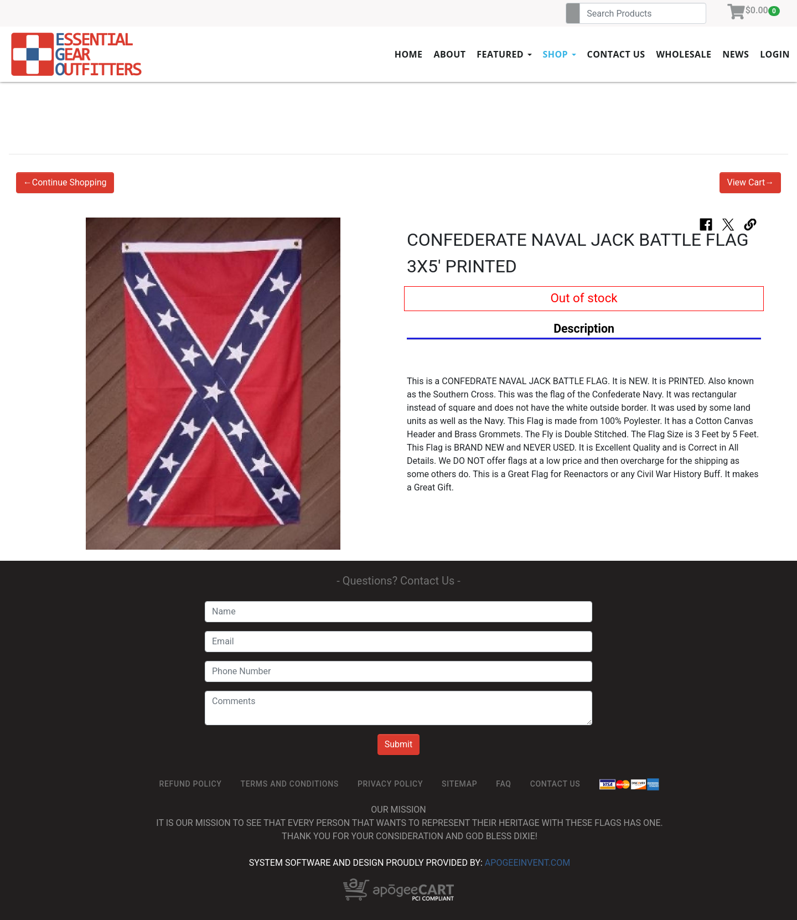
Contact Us (616, 54)
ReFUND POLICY (190, 783)
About (449, 54)
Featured (504, 54)
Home (409, 54)
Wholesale (683, 54)
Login (775, 54)
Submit (398, 744)
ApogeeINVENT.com (527, 862)
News (735, 54)
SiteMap (459, 783)
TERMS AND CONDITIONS (290, 783)
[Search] (642, 13)
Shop (559, 54)
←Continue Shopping (65, 182)
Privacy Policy (390, 783)
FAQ (503, 783)
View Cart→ (750, 182)
